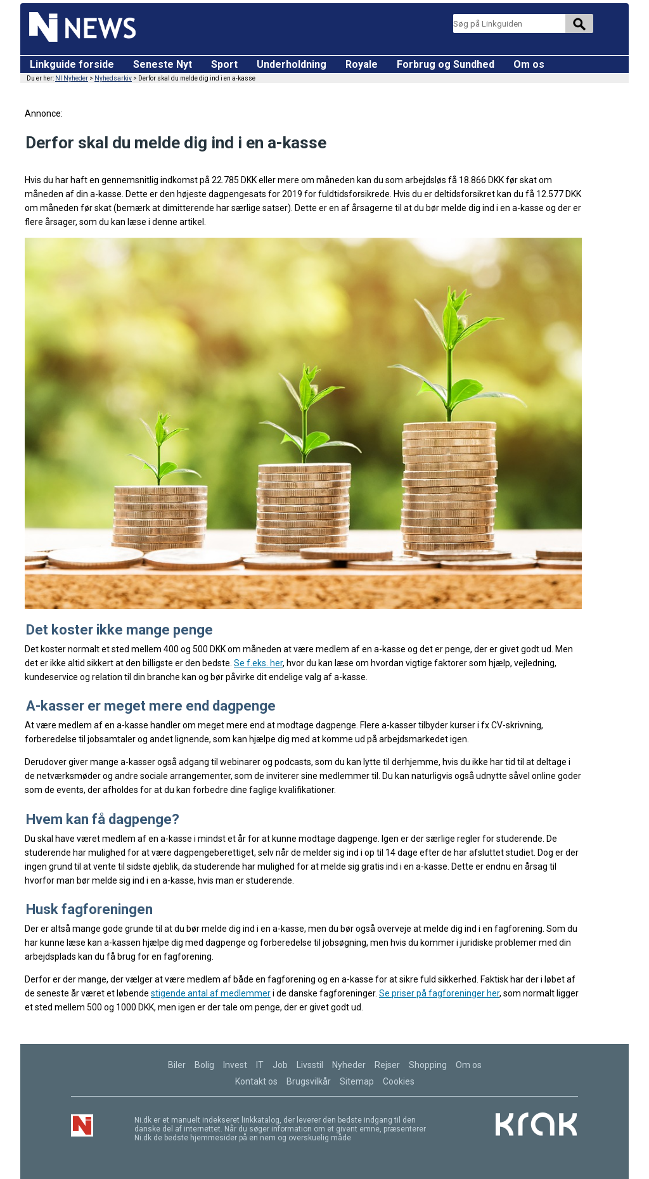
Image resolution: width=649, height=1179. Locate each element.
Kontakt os (256, 1081)
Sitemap (357, 1081)
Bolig (204, 1065)
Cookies (398, 1081)
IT (260, 1065)
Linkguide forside (72, 64)
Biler (177, 1065)
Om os (528, 64)
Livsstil (310, 1065)
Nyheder (349, 1065)
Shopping (428, 1065)
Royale (361, 64)
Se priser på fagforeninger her (439, 993)
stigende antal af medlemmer (211, 993)
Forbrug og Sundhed (445, 64)
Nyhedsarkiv (113, 78)
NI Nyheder (71, 78)
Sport (224, 64)
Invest (235, 1065)
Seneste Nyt (162, 64)
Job (280, 1065)
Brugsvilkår (308, 1081)
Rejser (387, 1065)
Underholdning (291, 64)
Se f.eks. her (258, 663)
